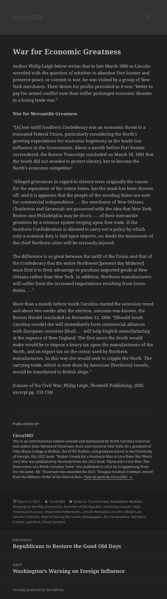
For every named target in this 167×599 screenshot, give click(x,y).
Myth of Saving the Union (61, 516)
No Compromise (117, 516)
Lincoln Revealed (96, 511)
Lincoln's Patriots (26, 516)
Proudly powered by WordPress (38, 589)
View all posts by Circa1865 (106, 476)
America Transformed (91, 501)
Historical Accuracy (28, 511)
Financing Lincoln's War (121, 506)
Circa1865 (28, 17)
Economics (53, 506)
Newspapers (92, 516)
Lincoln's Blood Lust (126, 511)
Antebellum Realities (126, 501)
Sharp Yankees (53, 521)
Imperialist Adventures (63, 511)
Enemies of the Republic (83, 506)
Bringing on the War (28, 506)
